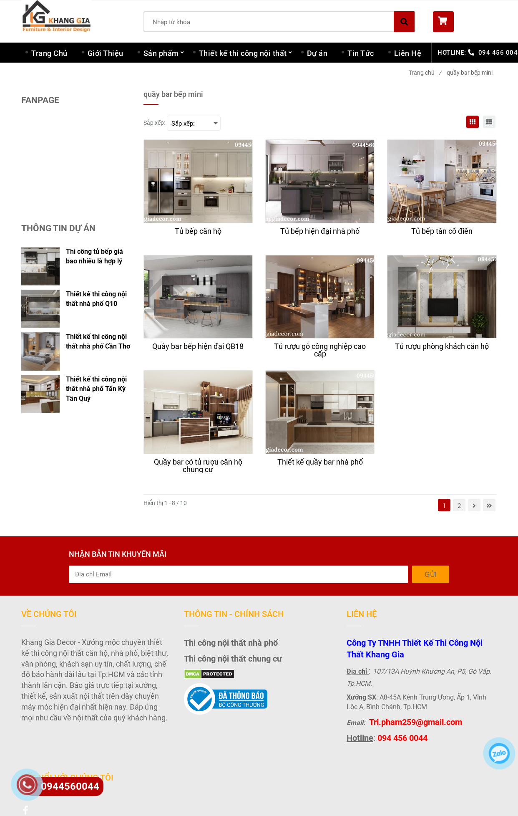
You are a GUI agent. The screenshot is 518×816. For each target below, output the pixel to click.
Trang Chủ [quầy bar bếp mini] (49, 53)
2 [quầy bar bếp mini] (459, 506)
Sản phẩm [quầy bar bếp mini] (161, 53)
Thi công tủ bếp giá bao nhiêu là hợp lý (94, 256)
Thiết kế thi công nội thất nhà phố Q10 (96, 299)
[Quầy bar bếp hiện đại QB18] (198, 350)
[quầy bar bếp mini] (472, 122)
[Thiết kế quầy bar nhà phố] (319, 465)
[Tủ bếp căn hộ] (198, 235)
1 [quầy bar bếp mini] (444, 506)
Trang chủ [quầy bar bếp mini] (425, 72)
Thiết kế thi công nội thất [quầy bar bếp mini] (243, 53)
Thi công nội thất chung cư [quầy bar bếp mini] (233, 659)
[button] (465, 21)
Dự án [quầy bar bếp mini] (317, 53)
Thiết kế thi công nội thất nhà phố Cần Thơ (98, 341)
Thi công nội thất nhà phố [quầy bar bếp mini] (231, 643)
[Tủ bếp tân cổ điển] (441, 235)
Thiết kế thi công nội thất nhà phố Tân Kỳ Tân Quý (96, 388)
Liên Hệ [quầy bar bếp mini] (408, 53)
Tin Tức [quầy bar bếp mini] (360, 53)
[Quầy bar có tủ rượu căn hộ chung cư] (198, 465)
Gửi (431, 574)
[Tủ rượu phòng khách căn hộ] (441, 350)
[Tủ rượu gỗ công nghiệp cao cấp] (319, 350)
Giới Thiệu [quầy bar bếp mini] (105, 53)
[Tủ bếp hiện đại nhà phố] (319, 235)
